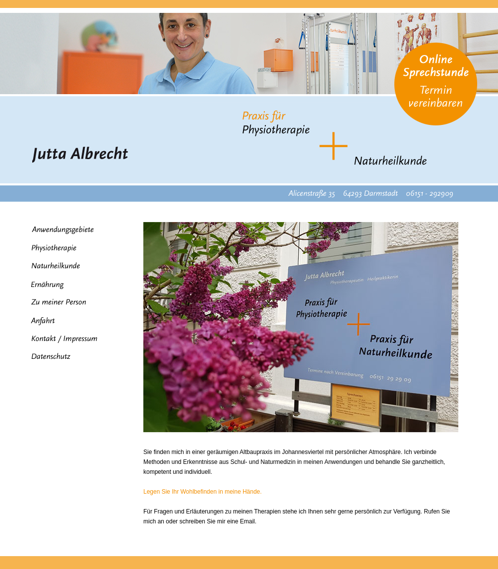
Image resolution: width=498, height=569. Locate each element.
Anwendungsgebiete (58, 230)
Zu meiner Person (54, 302)
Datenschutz (46, 357)
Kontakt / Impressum (59, 339)
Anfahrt (38, 321)
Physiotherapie (49, 248)
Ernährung (43, 285)
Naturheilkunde (51, 265)
